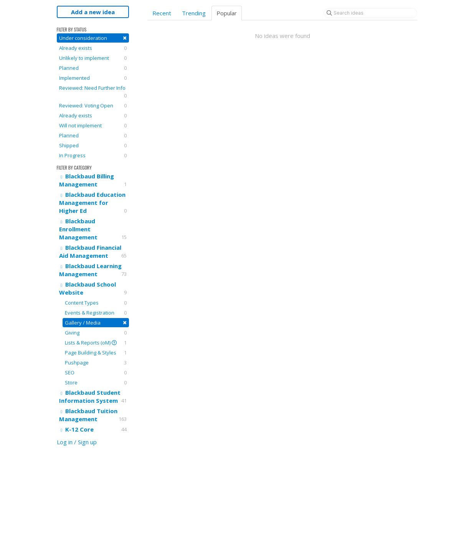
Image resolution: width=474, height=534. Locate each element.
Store (96, 382)
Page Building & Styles (96, 352)
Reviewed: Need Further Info (93, 91)
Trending (194, 13)
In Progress (93, 155)
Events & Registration (96, 312)
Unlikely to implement (93, 58)
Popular (226, 13)
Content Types (96, 303)
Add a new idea (93, 12)
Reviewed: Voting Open (93, 105)
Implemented (93, 78)
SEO (96, 372)
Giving (96, 332)
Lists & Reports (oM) (96, 342)
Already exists (93, 48)
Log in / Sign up (77, 442)
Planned (93, 68)
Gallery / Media (96, 322)
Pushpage (96, 362)
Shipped (93, 145)
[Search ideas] (370, 13)
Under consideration (93, 37)
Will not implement (93, 125)
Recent (161, 13)
